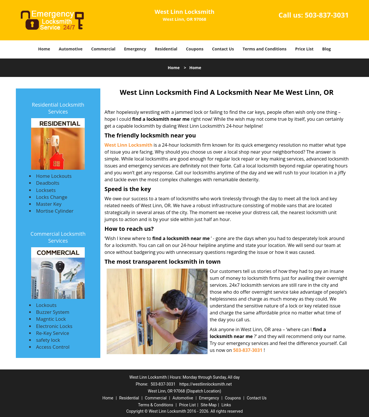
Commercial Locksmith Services (58, 237)
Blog (326, 49)
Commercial (103, 49)
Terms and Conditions (264, 49)
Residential (166, 49)
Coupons (194, 49)
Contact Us (223, 49)
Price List (304, 49)
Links (226, 405)
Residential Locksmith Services (58, 108)
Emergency (135, 49)
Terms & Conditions (155, 405)
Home (44, 49)
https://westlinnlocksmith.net (205, 384)
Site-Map (208, 405)
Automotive (71, 49)
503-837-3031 (327, 15)
